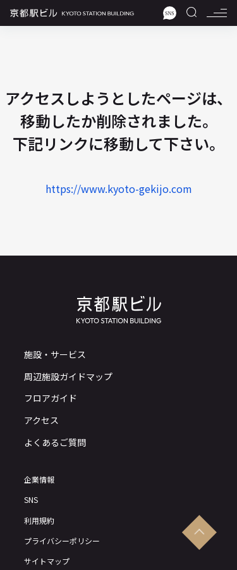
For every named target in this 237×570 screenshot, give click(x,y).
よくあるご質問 (55, 443)
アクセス (41, 420)
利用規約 (39, 521)
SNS (31, 500)
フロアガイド (50, 398)
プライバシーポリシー (62, 541)
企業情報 (39, 479)
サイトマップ (47, 561)
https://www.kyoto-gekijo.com (119, 188)
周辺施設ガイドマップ (68, 377)
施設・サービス (55, 355)
